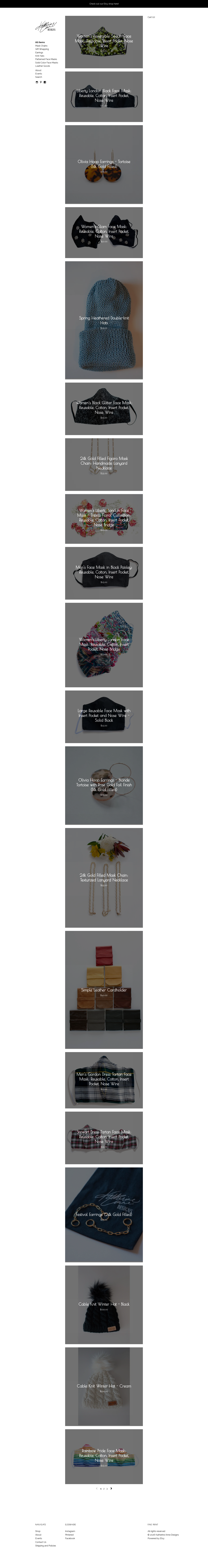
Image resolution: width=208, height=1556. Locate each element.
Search (38, 77)
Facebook (70, 1538)
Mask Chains (41, 46)
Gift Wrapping (42, 49)
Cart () (151, 17)
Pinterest (69, 1535)
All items (40, 42)
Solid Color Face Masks (46, 62)
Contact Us (40, 1542)
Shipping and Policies (45, 1545)
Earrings (39, 52)
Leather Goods (42, 66)
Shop (37, 1531)
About (38, 70)
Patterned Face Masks (46, 59)
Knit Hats (39, 56)
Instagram (70, 1531)
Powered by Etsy (156, 1538)
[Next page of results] (111, 1488)
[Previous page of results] (97, 1488)
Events (38, 73)
